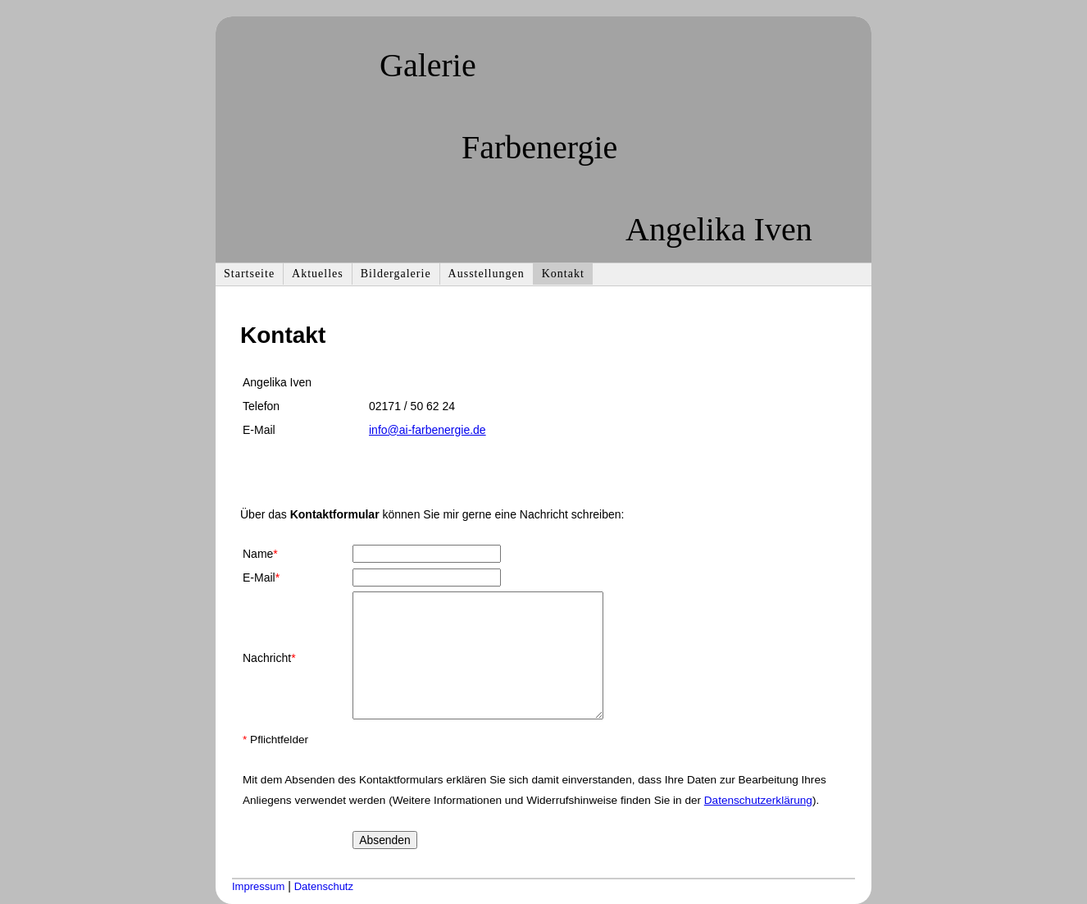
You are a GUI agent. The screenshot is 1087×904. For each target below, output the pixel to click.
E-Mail (261, 577)
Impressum (258, 886)
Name (260, 553)
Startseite (249, 273)
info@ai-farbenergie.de (427, 429)
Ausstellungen (486, 273)
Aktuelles (317, 273)
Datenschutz (323, 886)
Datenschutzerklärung (758, 800)
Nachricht (269, 657)
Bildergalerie (396, 273)
